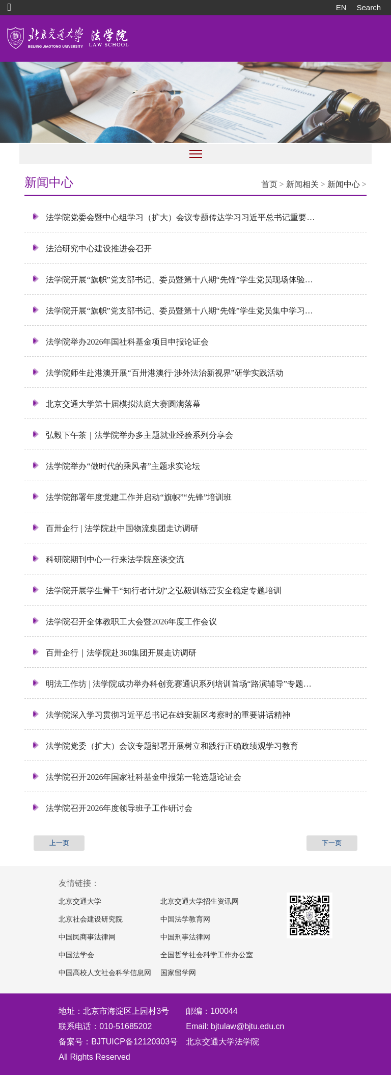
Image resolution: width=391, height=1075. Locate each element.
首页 (269, 184)
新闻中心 (343, 184)
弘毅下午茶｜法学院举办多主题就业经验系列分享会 (132, 434)
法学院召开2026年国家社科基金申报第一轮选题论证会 (136, 776)
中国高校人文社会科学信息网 (105, 973)
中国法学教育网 (185, 919)
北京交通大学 (80, 901)
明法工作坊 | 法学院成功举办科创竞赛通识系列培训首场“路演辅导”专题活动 (174, 683)
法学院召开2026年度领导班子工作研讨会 (112, 807)
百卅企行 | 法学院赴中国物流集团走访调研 (115, 528)
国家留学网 (178, 973)
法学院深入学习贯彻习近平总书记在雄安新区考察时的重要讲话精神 (161, 714)
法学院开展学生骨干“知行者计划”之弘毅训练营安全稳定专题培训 (156, 590)
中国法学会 (76, 955)
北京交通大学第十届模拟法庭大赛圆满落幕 (116, 403)
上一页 (59, 843)
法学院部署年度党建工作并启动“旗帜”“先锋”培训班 (131, 497)
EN (341, 7)
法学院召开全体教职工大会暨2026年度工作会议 (124, 621)
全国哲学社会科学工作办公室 (206, 955)
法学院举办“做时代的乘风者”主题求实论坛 (116, 465)
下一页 (332, 843)
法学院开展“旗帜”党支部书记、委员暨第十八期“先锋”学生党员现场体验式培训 (174, 279)
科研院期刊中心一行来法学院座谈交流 (108, 559)
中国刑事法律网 (185, 937)
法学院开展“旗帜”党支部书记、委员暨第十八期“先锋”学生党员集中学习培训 (174, 310)
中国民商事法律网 (87, 937)
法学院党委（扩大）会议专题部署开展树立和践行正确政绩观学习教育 (165, 745)
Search (368, 7)
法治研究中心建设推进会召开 (92, 248)
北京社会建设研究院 (91, 919)
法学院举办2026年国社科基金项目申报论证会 (120, 341)
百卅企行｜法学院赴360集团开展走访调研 (114, 652)
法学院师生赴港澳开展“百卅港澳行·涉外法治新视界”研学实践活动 (157, 372)
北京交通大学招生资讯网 (199, 901)
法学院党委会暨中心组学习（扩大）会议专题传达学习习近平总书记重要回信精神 (174, 217)
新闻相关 (302, 184)
